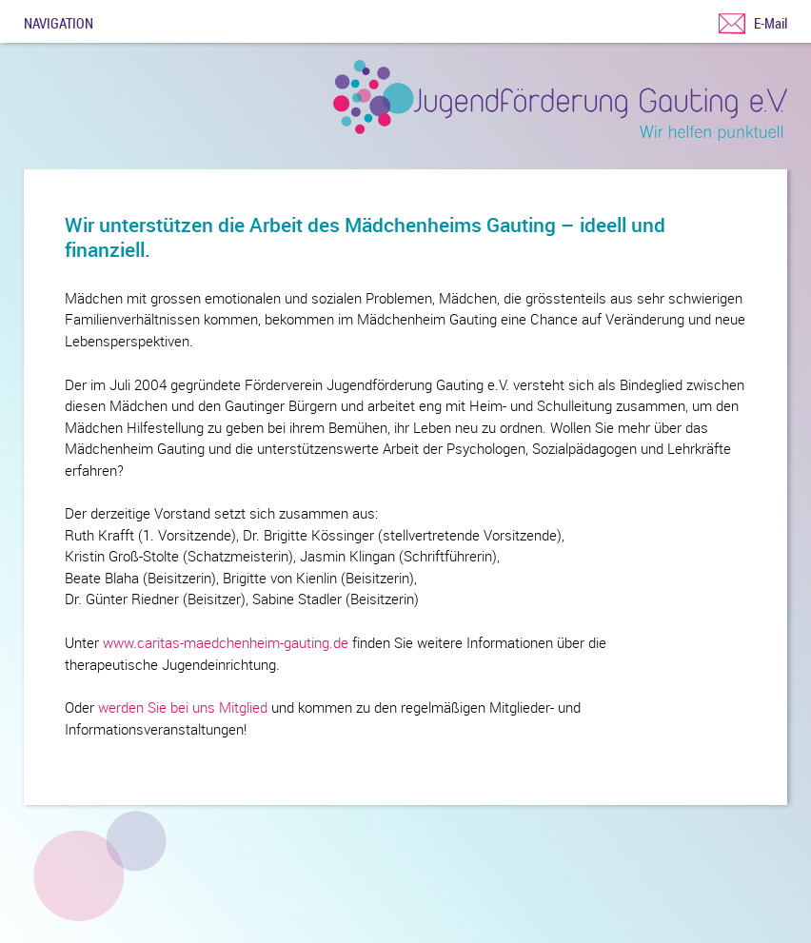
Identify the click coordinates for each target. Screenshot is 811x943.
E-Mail (770, 22)
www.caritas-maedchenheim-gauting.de (225, 642)
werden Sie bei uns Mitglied (182, 707)
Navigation (58, 21)
